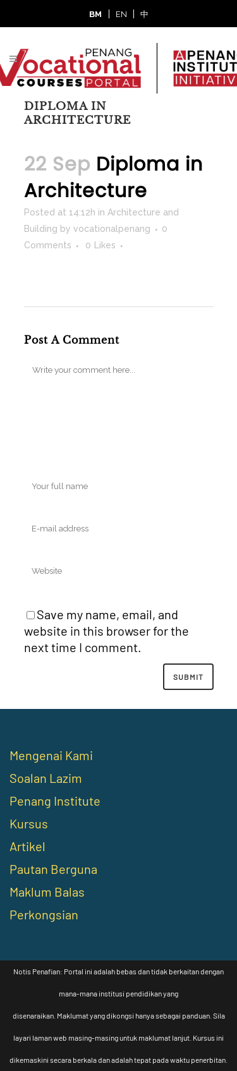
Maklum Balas (47, 891)
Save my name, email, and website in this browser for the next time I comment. (106, 631)
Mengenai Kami (51, 755)
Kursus (28, 823)
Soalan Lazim (45, 777)
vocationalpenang (111, 229)
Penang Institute (54, 800)
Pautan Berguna (53, 868)
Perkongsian (43, 914)
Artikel (27, 846)
